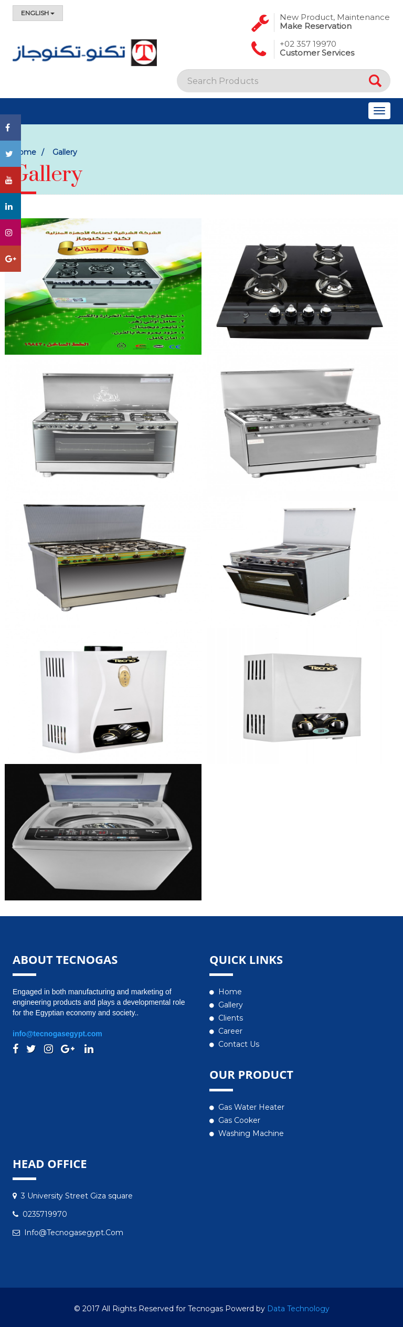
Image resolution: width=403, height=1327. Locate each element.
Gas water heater (251, 1107)
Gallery (230, 1005)
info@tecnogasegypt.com (57, 1033)
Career (230, 1031)
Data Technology (298, 1308)
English (38, 13)
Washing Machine (251, 1133)
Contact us (238, 1044)
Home (230, 991)
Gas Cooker (239, 1120)
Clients (230, 1018)
